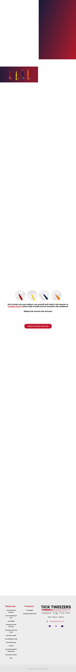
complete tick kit (14, 306)
